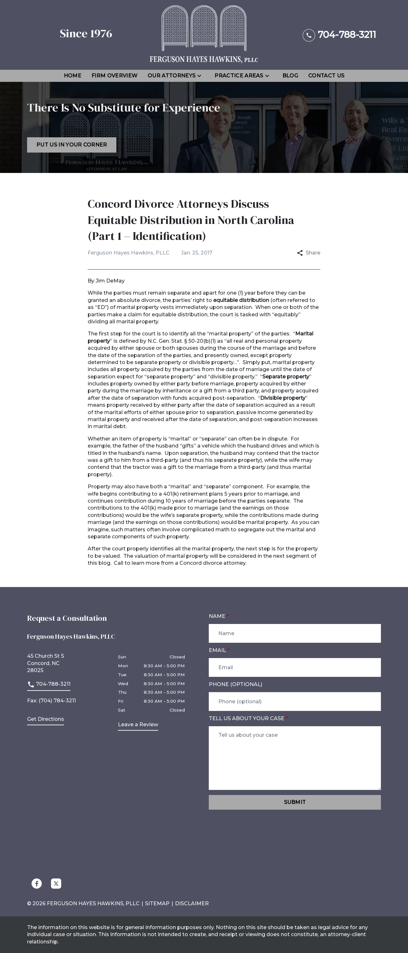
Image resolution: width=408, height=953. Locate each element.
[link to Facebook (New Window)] (37, 883)
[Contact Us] (326, 76)
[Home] (72, 76)
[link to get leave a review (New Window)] (138, 726)
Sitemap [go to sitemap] (157, 903)
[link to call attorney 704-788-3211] (339, 35)
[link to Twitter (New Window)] (56, 883)
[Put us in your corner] (71, 145)
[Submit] (295, 802)
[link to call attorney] (48, 686)
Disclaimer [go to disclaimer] (192, 903)
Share (308, 253)
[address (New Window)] (45, 720)
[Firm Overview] (114, 76)
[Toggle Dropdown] (201, 76)
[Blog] (290, 76)
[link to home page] (204, 35)
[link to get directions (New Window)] (67, 663)
